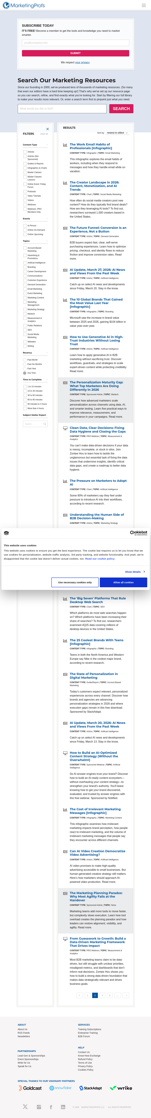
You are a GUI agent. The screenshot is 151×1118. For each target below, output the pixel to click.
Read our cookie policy (100, 558)
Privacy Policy (85, 1066)
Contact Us (84, 1052)
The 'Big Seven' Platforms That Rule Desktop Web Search (98, 600)
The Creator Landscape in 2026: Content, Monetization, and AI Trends (94, 186)
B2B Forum (84, 1036)
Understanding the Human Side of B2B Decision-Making (97, 516)
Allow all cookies (123, 582)
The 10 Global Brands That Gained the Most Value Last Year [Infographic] (96, 303)
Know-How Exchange (89, 1055)
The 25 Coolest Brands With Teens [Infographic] (97, 642)
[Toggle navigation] (143, 5)
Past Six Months (34, 364)
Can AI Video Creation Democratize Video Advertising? (97, 853)
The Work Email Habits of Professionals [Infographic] (91, 146)
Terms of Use (85, 1062)
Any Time (31, 373)
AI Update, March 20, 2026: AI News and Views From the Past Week (98, 724)
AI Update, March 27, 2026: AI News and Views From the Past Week (97, 271)
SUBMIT (75, 53)
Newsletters (24, 1036)
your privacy (82, 62)
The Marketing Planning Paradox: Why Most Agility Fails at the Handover (96, 896)
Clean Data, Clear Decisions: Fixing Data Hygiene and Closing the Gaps (98, 429)
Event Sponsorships (28, 1059)
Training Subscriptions (89, 1029)
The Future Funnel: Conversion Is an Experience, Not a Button (98, 229)
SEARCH (121, 108)
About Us (22, 1029)
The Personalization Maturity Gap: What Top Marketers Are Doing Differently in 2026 (96, 386)
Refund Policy (85, 1059)
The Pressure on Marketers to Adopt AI (98, 482)
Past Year (31, 368)
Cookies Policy (86, 1069)
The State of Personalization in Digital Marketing (94, 676)
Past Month (32, 360)
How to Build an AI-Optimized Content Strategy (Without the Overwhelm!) (94, 756)
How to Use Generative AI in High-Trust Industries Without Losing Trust (97, 340)
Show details (133, 571)
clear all (44, 134)
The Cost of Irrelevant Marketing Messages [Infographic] (95, 811)
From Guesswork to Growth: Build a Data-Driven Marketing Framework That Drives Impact (98, 942)
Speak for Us (24, 1066)
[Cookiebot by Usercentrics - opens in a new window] (132, 533)
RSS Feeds (24, 1032)
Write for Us (24, 1062)
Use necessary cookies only (75, 582)
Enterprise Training (88, 1032)
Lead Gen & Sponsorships (31, 1055)
